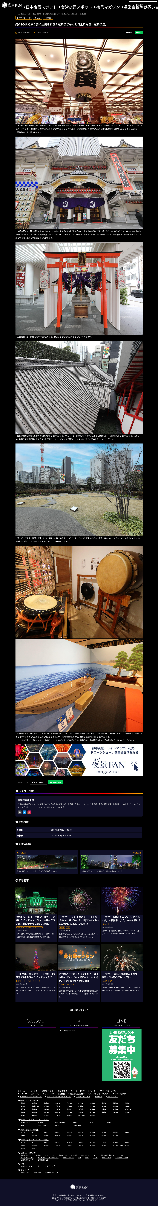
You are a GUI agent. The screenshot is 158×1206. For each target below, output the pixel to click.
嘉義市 (34, 1148)
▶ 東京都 (47, 18)
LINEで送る (55, 782)
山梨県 (80, 1106)
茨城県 (103, 1103)
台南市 (103, 1132)
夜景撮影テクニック (52, 1172)
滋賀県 (103, 1109)
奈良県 (115, 1109)
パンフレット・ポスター (99, 1094)
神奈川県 (35, 1106)
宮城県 (57, 1103)
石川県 (115, 1106)
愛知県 (23, 1109)
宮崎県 (69, 1115)
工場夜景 (37, 1155)
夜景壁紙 (37, 1172)
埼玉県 (46, 1106)
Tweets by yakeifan (67, 1031)
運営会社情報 (47, 1091)
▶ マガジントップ (24, 18)
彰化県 (34, 1135)
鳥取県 (23, 1112)
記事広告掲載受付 (77, 1094)
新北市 (34, 1132)
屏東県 (127, 1132)
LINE (138, 33)
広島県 (57, 1112)
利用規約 (81, 1091)
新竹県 (80, 1132)
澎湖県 (92, 1135)
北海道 (23, 1103)
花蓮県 (80, 1135)
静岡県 (46, 1109)
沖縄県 (92, 1115)
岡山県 (46, 1112)
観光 (87, 1158)
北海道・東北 (25, 1122)
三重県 (57, 1109)
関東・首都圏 (60, 1122)
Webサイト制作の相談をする (59, 1096)
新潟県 (69, 1106)
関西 (22, 1125)
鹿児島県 (81, 1115)
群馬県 (127, 1103)
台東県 (23, 1135)
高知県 (115, 1112)
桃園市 (46, 1132)
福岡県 (127, 1112)
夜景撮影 (74, 1155)
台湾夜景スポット (76, 7)
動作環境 (98, 1096)
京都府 (80, 1109)
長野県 (92, 1106)
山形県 (80, 1103)
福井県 (127, 1106)
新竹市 (69, 1132)
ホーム (22, 1091)
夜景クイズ (85, 1155)
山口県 (69, 1112)
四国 (56, 1125)
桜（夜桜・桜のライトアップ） (112, 1155)
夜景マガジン (108, 7)
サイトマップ (112, 1096)
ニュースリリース (83, 1096)
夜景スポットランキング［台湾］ (35, 1140)
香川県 (92, 1112)
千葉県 (57, 1106)
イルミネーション (27, 1158)
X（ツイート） (38, 782)
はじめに (33, 1091)
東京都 (23, 1106)
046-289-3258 (77, 1195)
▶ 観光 (37, 18)
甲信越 (75, 1122)
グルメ (95, 1158)
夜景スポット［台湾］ (29, 1130)
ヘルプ (92, 1091)
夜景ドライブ (50, 1166)
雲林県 (23, 1145)
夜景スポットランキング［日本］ (35, 1119)
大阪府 (69, 1109)
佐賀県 (23, 1115)
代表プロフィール (65, 1091)
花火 (95, 1155)
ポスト (129, 33)
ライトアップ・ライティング (48, 1158)
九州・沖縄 (77, 1125)
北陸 (91, 1122)
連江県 (115, 1135)
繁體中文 (143, 6)
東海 (108, 1122)
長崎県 (34, 1115)
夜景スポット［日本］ (29, 1100)
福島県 (92, 1103)
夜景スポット (25, 1155)
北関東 (40, 1122)
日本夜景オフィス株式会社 (72, 1198)
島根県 (34, 1112)
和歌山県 (128, 1109)
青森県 (34, 1103)
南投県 (46, 1135)
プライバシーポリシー (109, 1091)
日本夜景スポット (41, 7)
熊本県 (46, 1115)
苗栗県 (57, 1135)
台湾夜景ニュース (27, 1160)
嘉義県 (34, 1145)
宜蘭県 (69, 1135)
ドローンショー (68, 1158)
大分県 (57, 1115)
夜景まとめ (63, 1155)
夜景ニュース (50, 1155)
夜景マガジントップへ (79, 1010)
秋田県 (69, 1103)
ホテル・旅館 (106, 1158)
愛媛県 (103, 1112)
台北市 (23, 1132)
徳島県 (80, 1112)
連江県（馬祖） (118, 1145)
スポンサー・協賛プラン (30, 1094)
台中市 (92, 1132)
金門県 (103, 1135)
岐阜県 (34, 1109)
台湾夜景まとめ (43, 1160)
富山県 (103, 1106)
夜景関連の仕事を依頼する (31, 1096)
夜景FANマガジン (28, 1153)
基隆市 (57, 1132)
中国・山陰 (42, 1125)
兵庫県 (92, 1109)
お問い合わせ (120, 1094)
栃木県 (115, 1103)
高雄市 (115, 1132)
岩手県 (46, 1103)
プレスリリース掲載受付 (55, 1094)
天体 (79, 1158)
